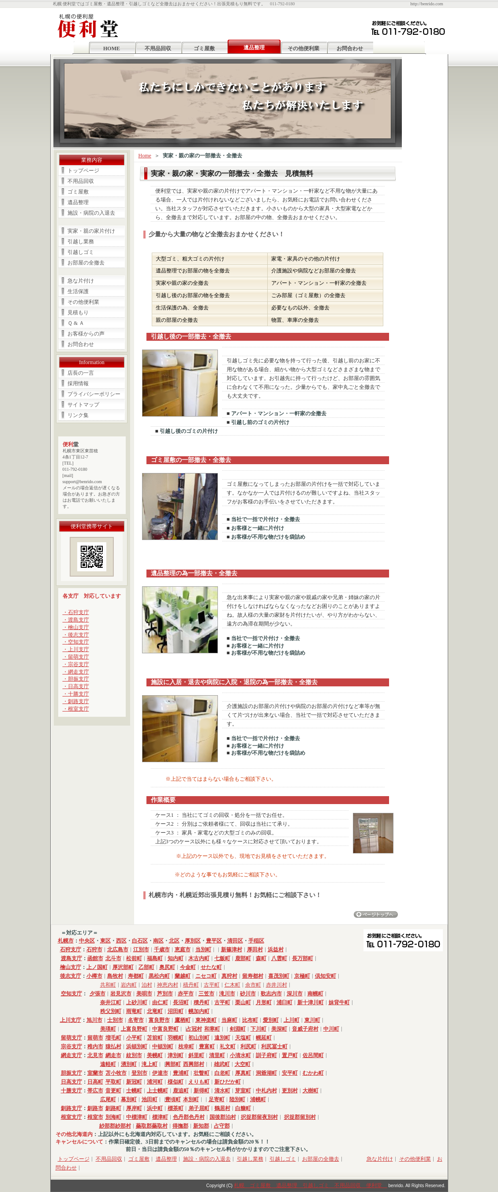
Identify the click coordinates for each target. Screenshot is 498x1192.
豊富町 (207, 1046)
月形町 (264, 1002)
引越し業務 (80, 241)
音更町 (113, 1091)
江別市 (141, 949)
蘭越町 (183, 976)
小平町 (134, 1038)
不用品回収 (158, 48)
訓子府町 (266, 1055)
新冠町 (134, 1082)
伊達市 (160, 1073)
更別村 (290, 1091)
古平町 (212, 985)
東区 (105, 941)
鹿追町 (181, 1091)
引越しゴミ (80, 252)
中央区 (87, 941)
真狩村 (229, 976)
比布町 (250, 1020)
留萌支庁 (71, 1038)
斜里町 (196, 1055)
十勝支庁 (71, 1091)
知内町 (175, 958)
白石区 (140, 941)
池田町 (149, 1099)
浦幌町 (258, 1099)
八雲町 (279, 958)
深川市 (295, 994)
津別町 (175, 1055)
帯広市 (95, 1091)
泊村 (147, 985)
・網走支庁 (76, 672)
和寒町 (212, 1029)
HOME (111, 48)
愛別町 (271, 1020)
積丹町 (191, 985)
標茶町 (175, 1108)
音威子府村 (305, 1029)
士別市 (115, 1020)
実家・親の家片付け (91, 231)
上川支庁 (70, 1020)
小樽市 (94, 976)
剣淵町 (238, 1029)
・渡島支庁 (76, 620)
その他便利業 (303, 48)
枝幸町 (186, 1046)
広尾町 (108, 1099)
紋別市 (134, 1055)
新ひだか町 (227, 1082)
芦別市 (165, 994)
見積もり (78, 312)
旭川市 (94, 1020)
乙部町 (146, 967)
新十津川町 (310, 1002)
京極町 (302, 976)
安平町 (290, 1073)
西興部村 (193, 1064)
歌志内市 (271, 994)
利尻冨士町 (274, 1046)
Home (145, 156)
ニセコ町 (206, 976)
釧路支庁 (71, 1108)
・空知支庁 (76, 642)
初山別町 (199, 1038)
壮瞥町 (202, 1073)
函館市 (95, 958)
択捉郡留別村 (300, 1117)
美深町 (279, 1029)
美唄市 (144, 994)
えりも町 (199, 1082)
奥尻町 (167, 967)
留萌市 (95, 1038)
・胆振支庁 (76, 679)
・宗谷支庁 (76, 664)
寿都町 (136, 976)
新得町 (202, 1091)
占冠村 (194, 1029)
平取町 (113, 1082)
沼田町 (175, 1011)
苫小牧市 (116, 1073)
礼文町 (228, 1046)
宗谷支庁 (71, 1046)
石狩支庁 (70, 949)
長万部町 (302, 958)
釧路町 (113, 1108)
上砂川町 (136, 1002)
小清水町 (240, 1055)
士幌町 (134, 1091)
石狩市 (94, 949)
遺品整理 (78, 202)
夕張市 (97, 994)
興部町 (173, 1064)
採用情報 (78, 383)
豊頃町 (173, 1099)
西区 (121, 941)
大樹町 (310, 1091)
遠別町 (222, 1038)
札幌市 (66, 941)
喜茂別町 (278, 976)
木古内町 (199, 958)
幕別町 (129, 1099)
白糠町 (243, 1108)
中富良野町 (165, 1029)
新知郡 (201, 1126)
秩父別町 (110, 1011)
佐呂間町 (313, 1055)
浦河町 (155, 1082)
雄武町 (222, 1064)
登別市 (139, 1073)
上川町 (292, 1020)
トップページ (83, 171)
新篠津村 (231, 949)
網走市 (113, 1055)
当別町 (203, 949)
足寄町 (217, 1099)
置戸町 (290, 1055)
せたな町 (211, 967)
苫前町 (155, 1038)
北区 (174, 941)
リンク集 (78, 415)
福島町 (155, 958)
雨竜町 (134, 1011)
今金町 (188, 967)
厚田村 (255, 949)
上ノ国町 (97, 967)
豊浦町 (181, 1073)
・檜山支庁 (76, 627)
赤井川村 (276, 985)
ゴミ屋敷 (204, 48)
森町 (261, 958)
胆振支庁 (71, 1073)
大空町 (243, 1064)
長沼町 (181, 1002)
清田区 (235, 941)
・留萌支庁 (76, 657)
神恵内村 (167, 985)
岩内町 (129, 985)
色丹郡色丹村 (189, 1117)
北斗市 (113, 958)
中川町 (331, 1029)
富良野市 (159, 1020)
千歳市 (162, 949)
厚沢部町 (123, 967)
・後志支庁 (76, 635)
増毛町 (113, 1038)
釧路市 (95, 1108)
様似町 (175, 1082)
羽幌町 (175, 1038)
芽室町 (243, 1091)
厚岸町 (134, 1108)
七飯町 (222, 958)
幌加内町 (199, 1011)
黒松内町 (159, 976)
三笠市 (206, 994)
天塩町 (243, 1038)
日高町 (95, 1082)
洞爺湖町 (266, 1073)
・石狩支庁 (76, 612)
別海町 (113, 1117)
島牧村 (115, 976)
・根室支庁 (76, 709)
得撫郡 (180, 1126)
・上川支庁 (76, 649)
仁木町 (232, 985)
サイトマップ (83, 405)
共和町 (108, 985)
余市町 (253, 985)
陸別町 (237, 1099)
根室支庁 (71, 1117)
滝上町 (149, 1064)
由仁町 (160, 1002)
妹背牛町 (339, 1002)
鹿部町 (243, 958)
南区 (158, 941)
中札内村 (266, 1091)
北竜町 (155, 1011)
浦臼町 (284, 1002)
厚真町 (243, 1073)
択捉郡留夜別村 (259, 1117)
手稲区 (256, 941)
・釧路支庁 (76, 701)
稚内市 (95, 1046)
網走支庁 (71, 1055)
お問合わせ (350, 48)
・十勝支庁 (76, 694)
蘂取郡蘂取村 (152, 1126)
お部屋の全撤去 (86, 263)
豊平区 (214, 941)
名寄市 (136, 1020)
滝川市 (227, 994)
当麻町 (229, 1020)
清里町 (217, 1055)
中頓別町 (162, 1046)
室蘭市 (95, 1073)
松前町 (134, 958)
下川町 (258, 1029)
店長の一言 (80, 373)
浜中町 (155, 1108)
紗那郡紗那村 (115, 1126)
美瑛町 (108, 1029)
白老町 (222, 1073)
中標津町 (136, 1117)
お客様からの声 (86, 334)
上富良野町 (134, 1029)
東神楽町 (206, 1020)
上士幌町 (157, 1091)
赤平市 (186, 994)
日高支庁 (71, 1082)
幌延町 (264, 1038)
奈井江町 (110, 1002)
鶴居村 (222, 1108)
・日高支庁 (76, 686)
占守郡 (222, 1126)
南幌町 (315, 994)
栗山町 (243, 1002)
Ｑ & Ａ (75, 323)
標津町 (160, 1117)
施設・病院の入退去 (91, 213)
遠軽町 (108, 1064)
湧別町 (129, 1064)
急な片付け (80, 281)
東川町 (312, 1020)
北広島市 (117, 949)
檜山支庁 (70, 967)
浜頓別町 (136, 1046)
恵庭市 (183, 949)
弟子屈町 (199, 1108)
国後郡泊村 (223, 1117)
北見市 (95, 1055)
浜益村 (276, 949)
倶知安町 (325, 976)
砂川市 (248, 994)
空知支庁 (71, 994)
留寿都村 (252, 976)
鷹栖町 (183, 1020)
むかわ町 (313, 1073)
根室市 (95, 1117)
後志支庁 (70, 976)
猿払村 (113, 1046)
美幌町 (155, 1055)
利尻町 (248, 1046)
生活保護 (78, 291)
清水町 (222, 1091)
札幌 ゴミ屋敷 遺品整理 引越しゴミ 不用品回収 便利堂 (310, 1185)
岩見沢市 (120, 994)
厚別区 (193, 941)
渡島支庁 (71, 958)
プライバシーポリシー (93, 394)
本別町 (191, 1099)
